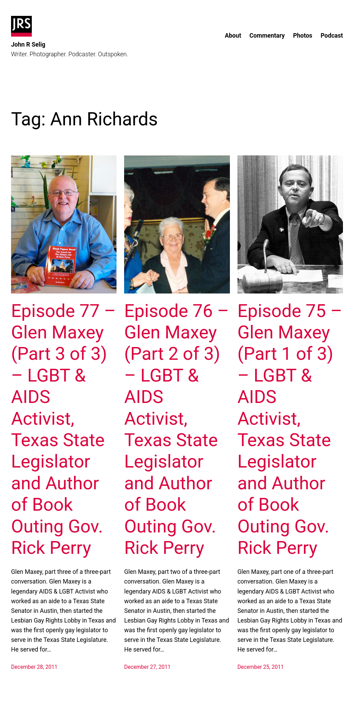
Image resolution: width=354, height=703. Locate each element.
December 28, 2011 (34, 667)
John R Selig (28, 44)
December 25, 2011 (260, 667)
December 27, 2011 (147, 667)
